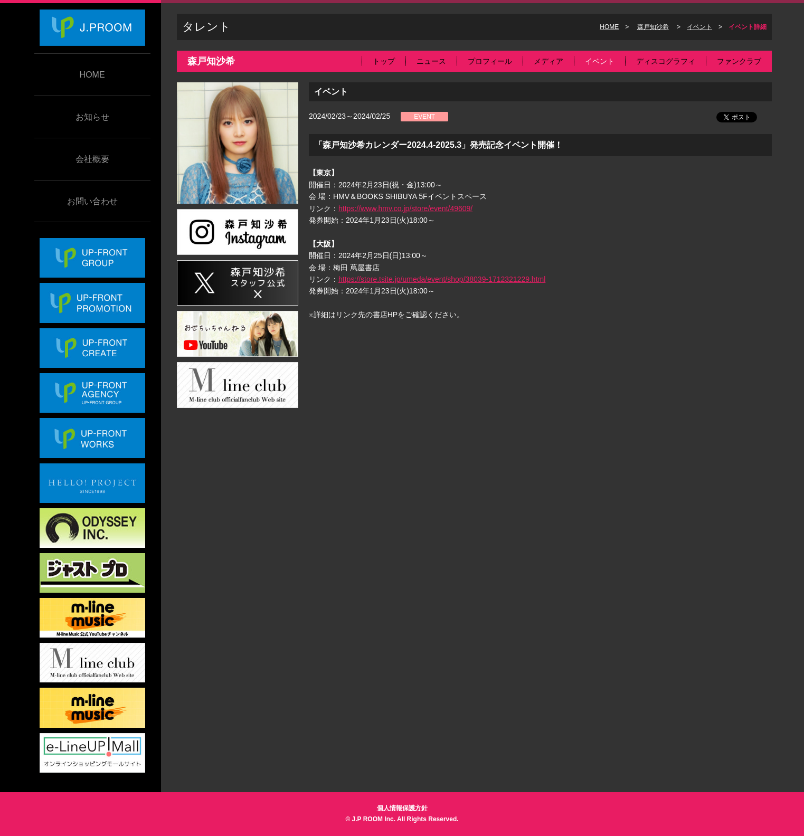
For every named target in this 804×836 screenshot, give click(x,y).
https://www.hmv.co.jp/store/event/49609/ (405, 208)
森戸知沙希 (653, 27)
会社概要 (92, 159)
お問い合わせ (92, 201)
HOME (92, 74)
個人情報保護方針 (402, 808)
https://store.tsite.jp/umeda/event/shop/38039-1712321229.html (441, 279)
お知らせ (92, 116)
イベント (699, 27)
